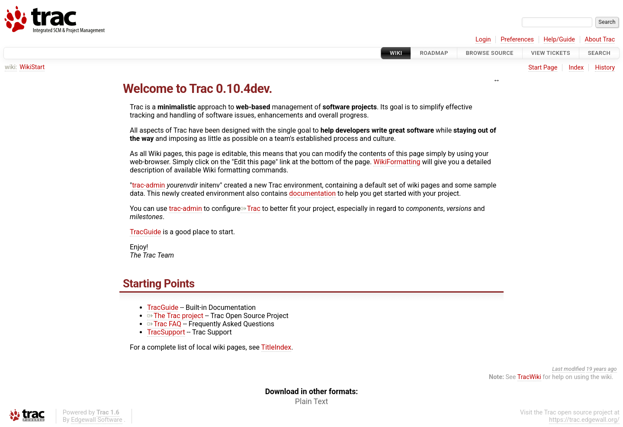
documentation (312, 193)
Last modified (568, 369)
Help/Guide (559, 39)
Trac (250, 208)
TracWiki (529, 377)
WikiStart (32, 67)
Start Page (542, 67)
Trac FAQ (164, 324)
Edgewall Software (96, 420)
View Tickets (550, 53)
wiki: (11, 67)
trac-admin (148, 185)
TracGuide (145, 232)
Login (483, 39)
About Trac (600, 39)
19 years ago (601, 369)
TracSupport (166, 332)
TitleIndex (276, 347)
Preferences (517, 39)
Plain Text (311, 401)
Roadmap (434, 53)
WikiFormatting (396, 162)
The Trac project (175, 316)
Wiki (396, 53)
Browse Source (490, 53)
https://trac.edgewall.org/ (584, 420)
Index (576, 67)
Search (599, 53)
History (605, 67)
